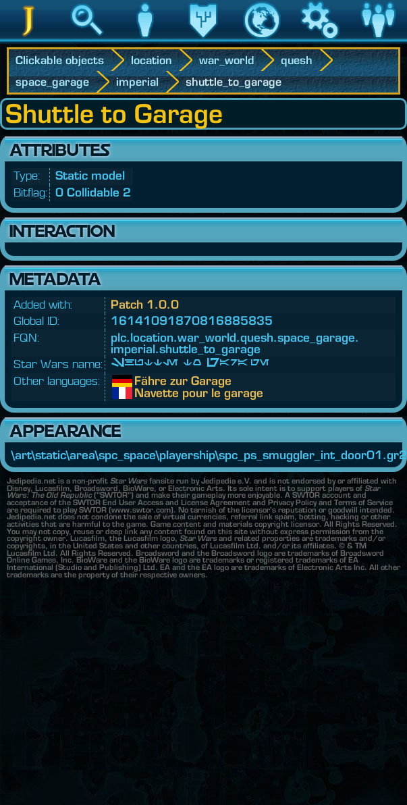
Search (87, 40)
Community (378, 40)
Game (319, 40)
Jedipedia (29, 40)
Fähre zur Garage (144, 381)
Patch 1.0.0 (145, 304)
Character (145, 40)
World (262, 40)
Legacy (203, 40)
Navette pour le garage (144, 393)
